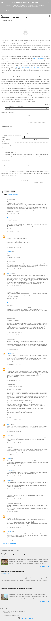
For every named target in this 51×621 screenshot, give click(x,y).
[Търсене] (49, 3)
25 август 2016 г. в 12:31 (13, 454)
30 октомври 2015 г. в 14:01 (14, 431)
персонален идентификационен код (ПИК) (27, 67)
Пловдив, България (13, 194)
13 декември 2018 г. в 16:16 (14, 540)
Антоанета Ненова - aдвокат (25, 2)
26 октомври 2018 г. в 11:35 (14, 527)
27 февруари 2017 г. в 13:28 (14, 499)
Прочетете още (45, 567)
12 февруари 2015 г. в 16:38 (14, 247)
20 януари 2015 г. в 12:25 (13, 214)
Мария (8, 424)
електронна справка (38, 58)
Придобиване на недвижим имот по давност (15, 554)
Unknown (9, 236)
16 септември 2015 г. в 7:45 (14, 365)
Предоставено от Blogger (25, 618)
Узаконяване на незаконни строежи (12, 571)
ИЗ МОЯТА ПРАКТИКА (14, 10)
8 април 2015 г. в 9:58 (12, 314)
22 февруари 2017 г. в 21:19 (14, 466)
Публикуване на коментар (9, 544)
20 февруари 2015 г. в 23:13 (14, 269)
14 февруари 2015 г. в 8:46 (13, 257)
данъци (13, 191)
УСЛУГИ (25, 10)
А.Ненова (9, 218)
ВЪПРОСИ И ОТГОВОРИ (36, 10)
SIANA (8, 516)
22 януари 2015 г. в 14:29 (13, 232)
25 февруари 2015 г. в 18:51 (14, 286)
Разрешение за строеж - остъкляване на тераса (16, 589)
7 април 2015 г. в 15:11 (12, 299)
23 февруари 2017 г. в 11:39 (14, 476)
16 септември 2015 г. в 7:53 (14, 380)
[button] (49, 16)
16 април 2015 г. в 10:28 (13, 335)
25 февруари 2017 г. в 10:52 (14, 489)
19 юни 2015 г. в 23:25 (12, 349)
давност (7, 191)
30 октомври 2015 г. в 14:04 (14, 443)
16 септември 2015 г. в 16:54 (14, 420)
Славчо (9, 459)
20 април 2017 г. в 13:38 (13, 512)
